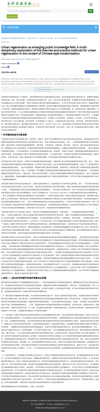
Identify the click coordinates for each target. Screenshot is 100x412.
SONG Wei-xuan (17, 59)
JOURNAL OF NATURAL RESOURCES (13, 38)
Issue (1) (42, 38)
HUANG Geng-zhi (32, 59)
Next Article (59, 89)
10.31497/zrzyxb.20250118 (67, 38)
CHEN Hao (5, 59)
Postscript (5, 42)
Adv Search (12, 16)
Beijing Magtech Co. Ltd (54, 408)
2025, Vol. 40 (32, 38)
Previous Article (42, 89)
